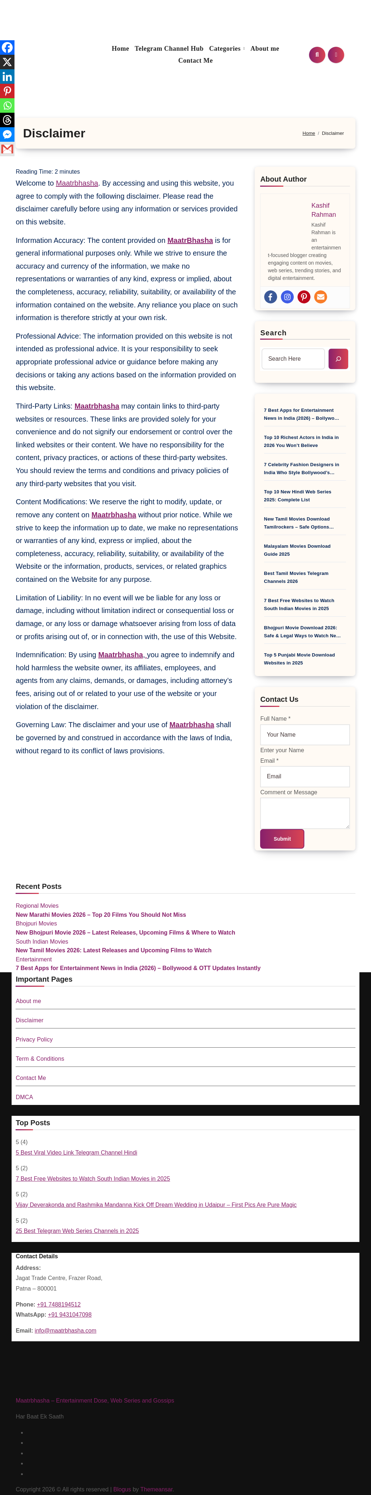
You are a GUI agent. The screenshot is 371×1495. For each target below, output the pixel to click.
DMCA (24, 1097)
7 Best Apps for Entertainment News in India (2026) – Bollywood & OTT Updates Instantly (302, 414)
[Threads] (7, 120)
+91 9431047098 (70, 1315)
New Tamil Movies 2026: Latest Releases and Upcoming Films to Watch (114, 950)
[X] (7, 62)
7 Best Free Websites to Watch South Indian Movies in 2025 (299, 604)
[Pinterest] (7, 91)
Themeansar (156, 1489)
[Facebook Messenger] (7, 134)
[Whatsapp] (7, 105)
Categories (225, 48)
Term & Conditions (40, 1059)
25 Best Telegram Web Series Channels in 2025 (77, 1231)
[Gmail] (7, 149)
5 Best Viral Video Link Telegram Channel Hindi (76, 1153)
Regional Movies (37, 906)
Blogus (122, 1489)
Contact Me (195, 60)
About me (264, 48)
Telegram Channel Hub (169, 48)
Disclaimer (29, 1020)
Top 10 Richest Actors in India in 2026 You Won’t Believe (301, 441)
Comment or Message (288, 792)
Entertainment (34, 959)
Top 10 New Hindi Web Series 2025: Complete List (298, 495)
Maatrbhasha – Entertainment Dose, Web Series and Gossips (95, 1400)
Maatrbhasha (77, 183)
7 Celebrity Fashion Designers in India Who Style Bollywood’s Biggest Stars (301, 469)
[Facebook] (7, 47)
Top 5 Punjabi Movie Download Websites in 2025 (299, 659)
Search (273, 333)
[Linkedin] (7, 76)
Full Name (275, 719)
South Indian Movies (42, 942)
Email (269, 761)
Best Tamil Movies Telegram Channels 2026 (296, 577)
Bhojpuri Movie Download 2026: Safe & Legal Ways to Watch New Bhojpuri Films (302, 632)
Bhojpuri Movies (36, 923)
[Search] (338, 358)
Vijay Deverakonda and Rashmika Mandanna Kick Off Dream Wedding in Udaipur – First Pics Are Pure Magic (156, 1205)
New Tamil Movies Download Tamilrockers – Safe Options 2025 (297, 523)
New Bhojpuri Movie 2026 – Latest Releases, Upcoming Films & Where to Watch (125, 932)
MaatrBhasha (190, 240)
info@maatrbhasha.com (65, 1331)
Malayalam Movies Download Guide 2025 (297, 550)
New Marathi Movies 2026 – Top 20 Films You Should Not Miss (101, 915)
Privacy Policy (34, 1039)
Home (120, 48)
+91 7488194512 (59, 1304)
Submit (282, 839)
